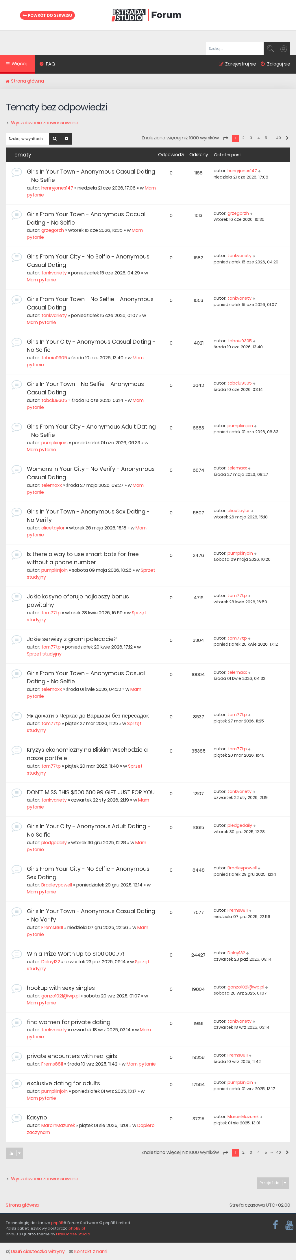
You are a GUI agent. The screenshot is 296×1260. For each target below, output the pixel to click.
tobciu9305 (54, 357)
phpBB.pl (77, 1228)
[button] (225, 138)
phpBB (57, 1222)
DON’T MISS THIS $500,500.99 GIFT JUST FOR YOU (91, 792)
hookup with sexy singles (61, 988)
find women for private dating (68, 1022)
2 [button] (243, 138)
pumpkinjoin (54, 442)
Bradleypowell (56, 885)
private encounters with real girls (72, 1056)
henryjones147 (57, 188)
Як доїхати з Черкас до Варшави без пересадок (88, 716)
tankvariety (54, 273)
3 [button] (251, 138)
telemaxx (51, 485)
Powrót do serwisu (47, 15)
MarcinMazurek (58, 1125)
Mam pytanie (41, 279)
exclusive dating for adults (63, 1083)
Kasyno (37, 1117)
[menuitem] (47, 64)
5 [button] (266, 138)
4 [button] (258, 138)
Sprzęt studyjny (44, 654)
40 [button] (278, 138)
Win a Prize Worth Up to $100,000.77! (75, 954)
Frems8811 (52, 927)
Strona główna (22, 1205)
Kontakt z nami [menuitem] (88, 1251)
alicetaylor (53, 528)
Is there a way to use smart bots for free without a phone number (83, 558)
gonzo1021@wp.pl (60, 996)
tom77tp (51, 612)
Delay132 (50, 961)
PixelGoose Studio (73, 1234)
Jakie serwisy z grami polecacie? (71, 639)
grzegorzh (52, 230)
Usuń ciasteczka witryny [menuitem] (35, 1251)
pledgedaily (54, 842)
